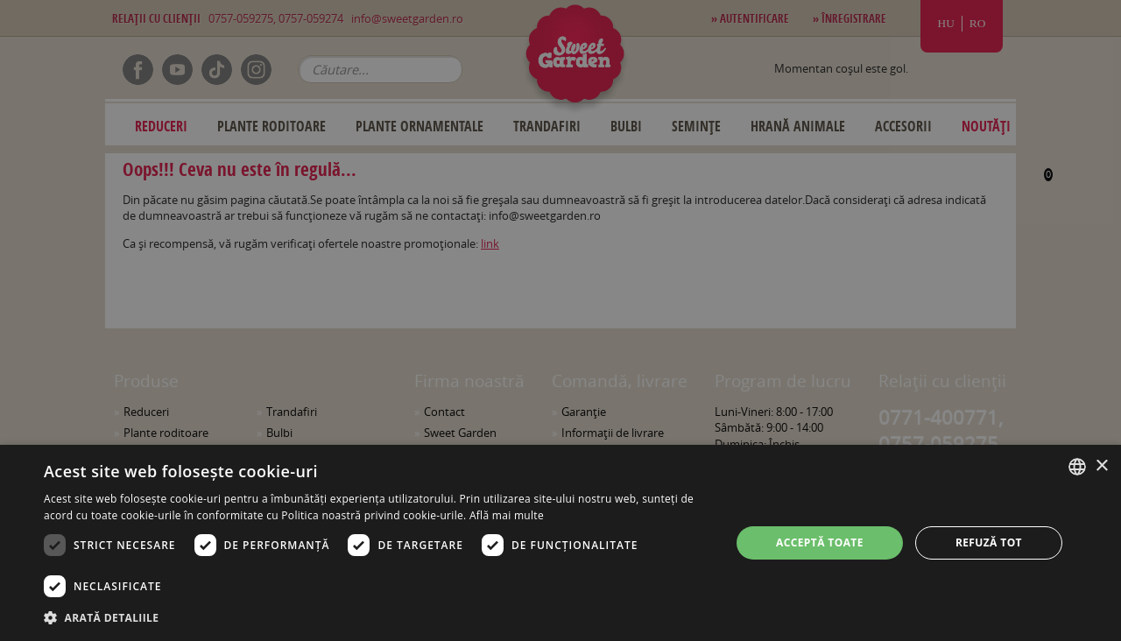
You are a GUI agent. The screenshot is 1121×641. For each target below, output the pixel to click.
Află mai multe (506, 515)
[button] (377, 617)
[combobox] (1077, 466)
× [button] (1101, 466)
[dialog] (560, 543)
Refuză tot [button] (988, 542)
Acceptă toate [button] (820, 542)
